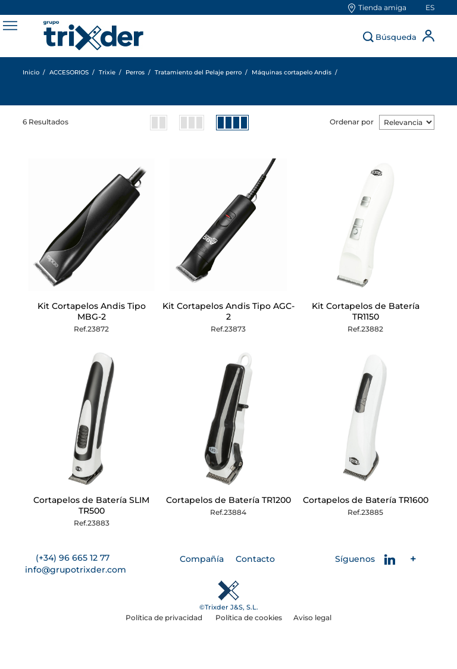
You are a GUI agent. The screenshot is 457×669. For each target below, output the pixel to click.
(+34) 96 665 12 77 (72, 557)
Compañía (202, 559)
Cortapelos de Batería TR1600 (365, 500)
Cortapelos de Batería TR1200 (228, 500)
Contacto (255, 559)
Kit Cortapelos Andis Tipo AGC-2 (228, 311)
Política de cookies (248, 617)
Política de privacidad (165, 617)
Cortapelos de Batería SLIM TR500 (91, 505)
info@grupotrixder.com (75, 569)
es (429, 7)
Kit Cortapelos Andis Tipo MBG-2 (91, 311)
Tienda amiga (382, 7)
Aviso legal (312, 617)
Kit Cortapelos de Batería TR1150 (366, 311)
